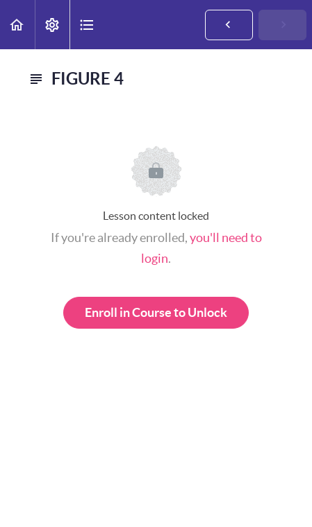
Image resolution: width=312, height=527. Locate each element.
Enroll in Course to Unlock (156, 312)
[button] (17, 24)
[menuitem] (52, 24)
